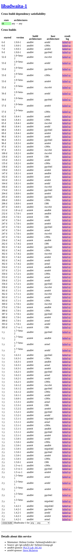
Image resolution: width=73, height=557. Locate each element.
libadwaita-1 (14, 6)
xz (69, 42)
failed (65, 42)
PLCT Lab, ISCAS (32, 547)
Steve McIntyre (30, 550)
